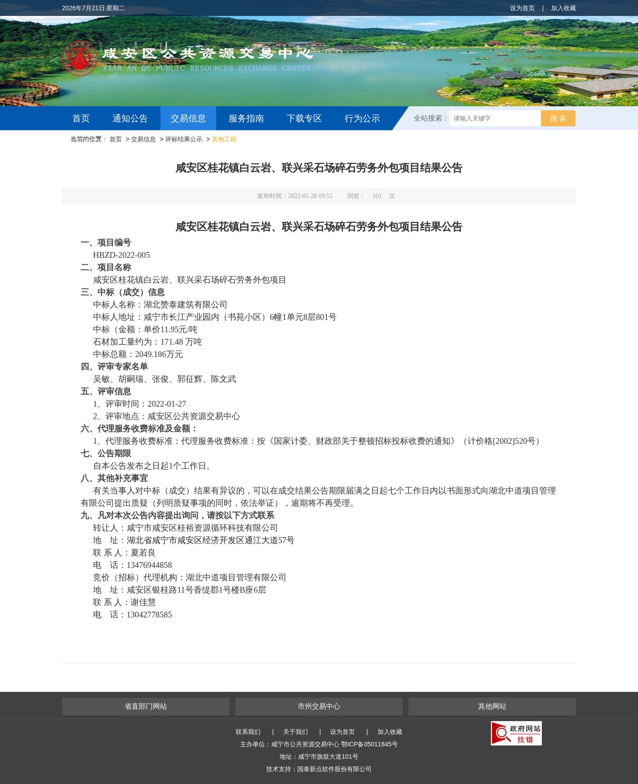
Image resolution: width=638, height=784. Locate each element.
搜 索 (558, 118)
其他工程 (224, 139)
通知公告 (130, 118)
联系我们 (248, 731)
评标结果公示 (183, 139)
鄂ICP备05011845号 (369, 744)
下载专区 (304, 118)
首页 (81, 118)
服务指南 (246, 118)
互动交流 (92, 142)
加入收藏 (563, 8)
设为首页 (522, 8)
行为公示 (362, 118)
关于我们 (295, 731)
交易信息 (188, 118)
